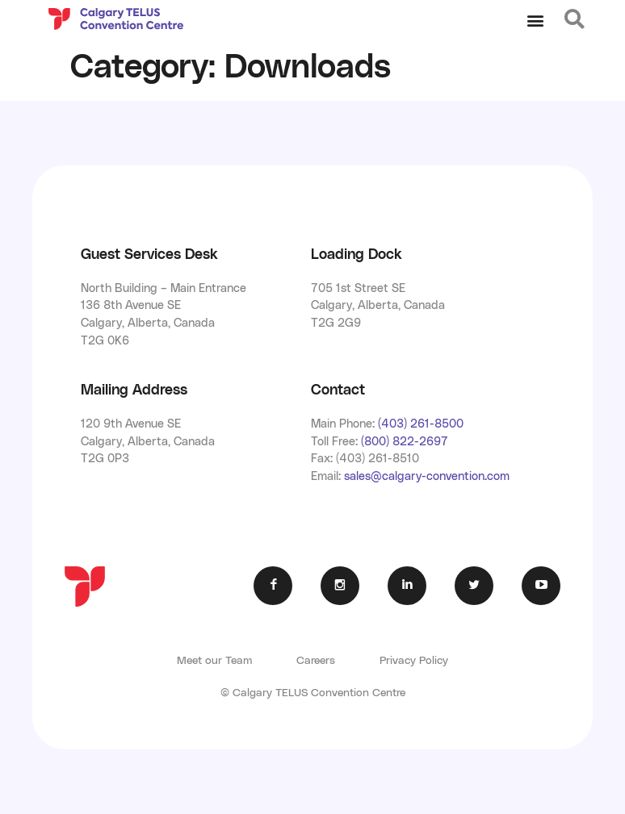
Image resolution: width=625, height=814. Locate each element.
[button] (535, 20)
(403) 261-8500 (421, 424)
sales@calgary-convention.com (427, 476)
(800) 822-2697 (404, 442)
